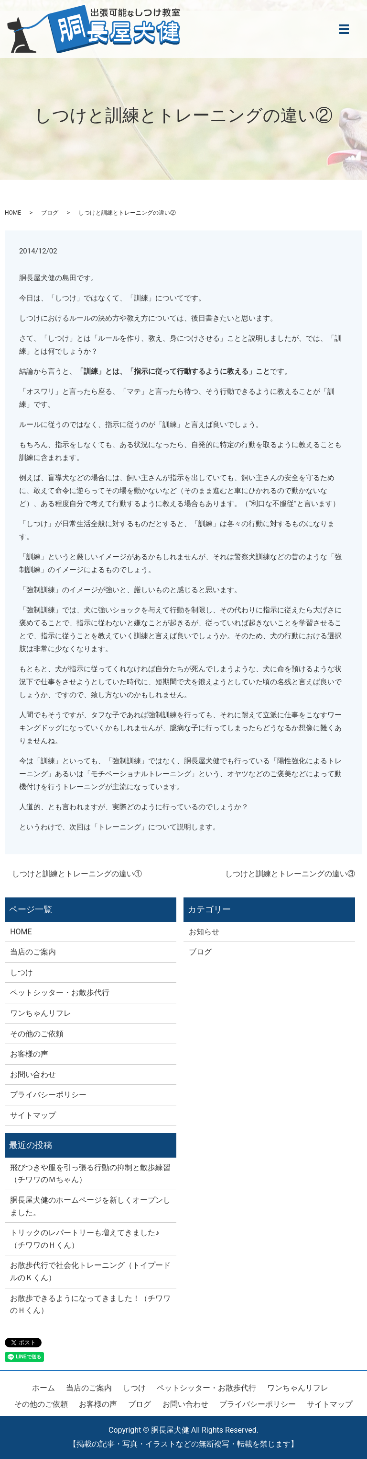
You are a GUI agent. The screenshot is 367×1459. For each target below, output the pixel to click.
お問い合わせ (33, 1074)
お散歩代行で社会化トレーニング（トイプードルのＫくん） (90, 1271)
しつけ (21, 972)
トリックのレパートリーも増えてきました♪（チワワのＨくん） (84, 1239)
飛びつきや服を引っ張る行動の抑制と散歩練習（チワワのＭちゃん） (90, 1173)
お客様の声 (29, 1053)
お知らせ (204, 931)
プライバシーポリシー (48, 1094)
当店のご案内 (33, 951)
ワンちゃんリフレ (40, 1013)
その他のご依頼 (37, 1033)
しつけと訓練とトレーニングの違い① (77, 873)
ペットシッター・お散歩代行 (59, 992)
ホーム (43, 1387)
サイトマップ (33, 1115)
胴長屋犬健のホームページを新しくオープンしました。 (90, 1206)
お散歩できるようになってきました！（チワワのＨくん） (90, 1304)
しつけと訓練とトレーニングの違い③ (290, 873)
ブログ (49, 212)
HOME (13, 212)
